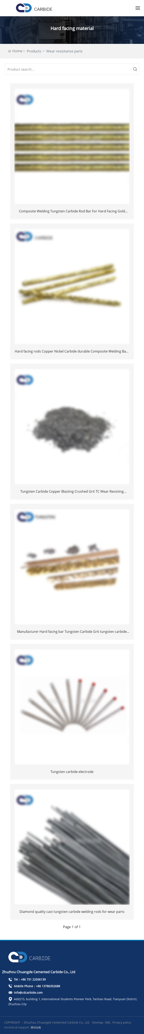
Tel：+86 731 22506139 (27, 979)
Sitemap (97, 1022)
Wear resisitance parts (64, 51)
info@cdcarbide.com (25, 993)
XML (108, 1022)
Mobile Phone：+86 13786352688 (34, 986)
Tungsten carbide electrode (72, 771)
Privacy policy (121, 1022)
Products (34, 51)
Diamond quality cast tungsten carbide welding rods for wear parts (72, 911)
